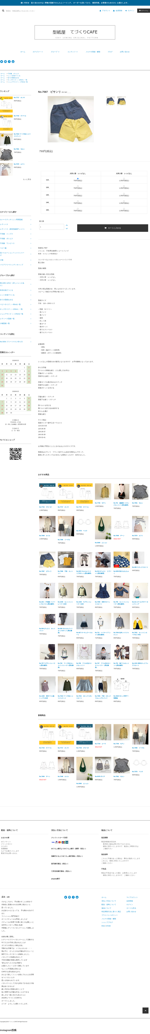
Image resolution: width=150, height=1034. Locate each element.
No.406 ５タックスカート (140, 567)
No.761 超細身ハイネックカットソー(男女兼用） (121, 504)
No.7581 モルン (19, 149)
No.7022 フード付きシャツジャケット (22, 135)
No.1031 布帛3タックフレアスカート (140, 664)
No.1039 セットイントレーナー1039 (65, 603)
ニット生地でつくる (14, 76)
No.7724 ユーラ (100, 744)
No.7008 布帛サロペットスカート (102, 603)
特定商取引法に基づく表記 (111, 911)
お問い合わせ (125, 52)
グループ (55, 52)
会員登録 (119, 10)
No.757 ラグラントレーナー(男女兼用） (47, 664)
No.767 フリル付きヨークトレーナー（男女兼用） (103, 665)
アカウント (106, 10)
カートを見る (131, 908)
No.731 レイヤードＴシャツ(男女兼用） (103, 634)
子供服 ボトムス (13, 73)
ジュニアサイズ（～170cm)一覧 (18, 82)
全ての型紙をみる (13, 78)
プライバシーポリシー (110, 915)
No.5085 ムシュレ (101, 543)
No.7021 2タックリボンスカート (84, 697)
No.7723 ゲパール (20, 116)
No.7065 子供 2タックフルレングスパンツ (103, 697)
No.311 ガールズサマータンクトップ (140, 603)
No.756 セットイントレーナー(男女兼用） (121, 603)
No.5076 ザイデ (100, 776)
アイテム (143, 10)
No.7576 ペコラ (81, 531)
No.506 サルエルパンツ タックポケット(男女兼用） (66, 631)
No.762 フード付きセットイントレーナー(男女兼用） (66, 665)
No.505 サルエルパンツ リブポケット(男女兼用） (84, 572)
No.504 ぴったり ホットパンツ (47, 629)
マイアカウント (132, 897)
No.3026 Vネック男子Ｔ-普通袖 (121, 697)
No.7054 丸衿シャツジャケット (121, 634)
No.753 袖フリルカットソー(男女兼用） (121, 664)
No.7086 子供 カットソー (65, 572)
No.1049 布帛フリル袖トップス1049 (46, 697)
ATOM (108, 926)
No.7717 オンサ (19, 97)
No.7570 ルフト (19, 164)
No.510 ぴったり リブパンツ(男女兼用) (103, 572)
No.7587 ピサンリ (45, 571)
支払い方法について (109, 901)
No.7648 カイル (44, 535)
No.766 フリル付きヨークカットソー (84, 664)
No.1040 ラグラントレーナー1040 (83, 603)
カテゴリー (38, 52)
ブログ (110, 52)
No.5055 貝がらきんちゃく (121, 572)
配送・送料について (109, 904)
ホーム (22, 52)
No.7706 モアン (100, 503)
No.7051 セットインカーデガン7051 (139, 634)
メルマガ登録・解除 (93, 52)
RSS (103, 926)
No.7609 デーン (119, 535)
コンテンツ (73, 52)
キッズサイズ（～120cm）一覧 (17, 80)
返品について (106, 908)
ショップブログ (107, 922)
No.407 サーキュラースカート (84, 634)
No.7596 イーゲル (64, 539)
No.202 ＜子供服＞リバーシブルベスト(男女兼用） (47, 603)
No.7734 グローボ (45, 507)
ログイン (131, 10)
